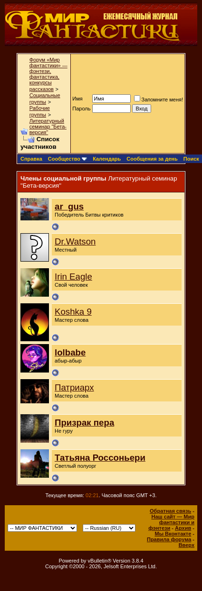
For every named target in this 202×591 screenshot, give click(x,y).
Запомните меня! (158, 99)
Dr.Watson (75, 241)
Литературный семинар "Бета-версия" (48, 126)
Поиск (191, 159)
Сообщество (67, 159)
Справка (31, 159)
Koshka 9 (73, 312)
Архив (183, 528)
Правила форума (169, 539)
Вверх (186, 545)
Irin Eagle (73, 277)
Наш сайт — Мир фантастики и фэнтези (171, 522)
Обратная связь (170, 511)
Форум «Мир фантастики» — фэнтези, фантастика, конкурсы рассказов (48, 74)
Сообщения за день (151, 159)
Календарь (107, 159)
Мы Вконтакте (172, 533)
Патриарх (74, 387)
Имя (77, 98)
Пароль (81, 108)
